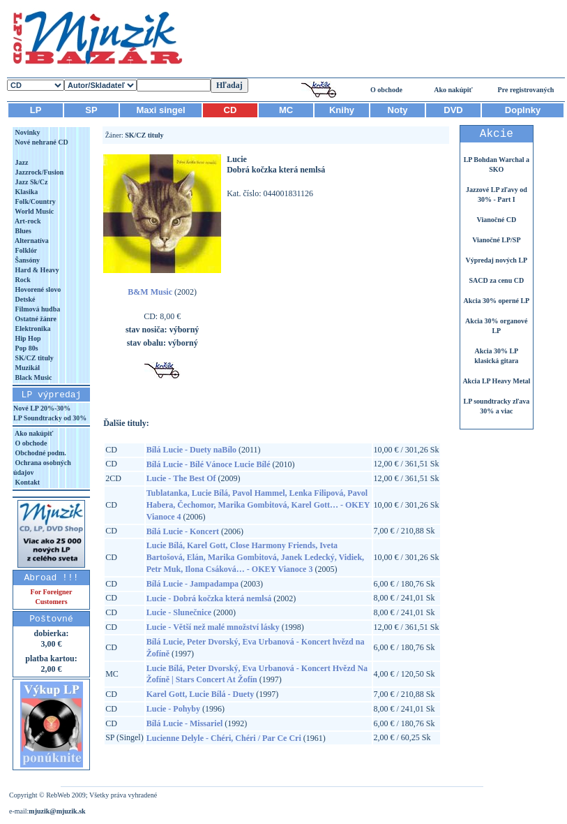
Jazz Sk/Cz (30, 182)
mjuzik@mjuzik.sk (57, 811)
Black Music (32, 377)
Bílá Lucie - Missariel (184, 723)
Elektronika (31, 328)
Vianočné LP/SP (496, 240)
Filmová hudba (36, 309)
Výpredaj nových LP (496, 260)
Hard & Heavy (36, 270)
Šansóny (26, 260)
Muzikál (26, 367)
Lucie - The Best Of (181, 478)
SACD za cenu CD (496, 280)
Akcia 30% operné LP (496, 300)
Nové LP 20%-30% (41, 408)
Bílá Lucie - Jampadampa (192, 584)
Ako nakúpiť (453, 90)
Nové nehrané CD (40, 142)
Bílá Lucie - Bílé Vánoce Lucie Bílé (208, 464)
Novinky (26, 132)
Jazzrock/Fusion (38, 172)
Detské (24, 299)
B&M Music (150, 292)
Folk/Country (34, 201)
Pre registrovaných (526, 90)
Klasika (25, 192)
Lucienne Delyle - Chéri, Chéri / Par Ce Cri (223, 738)
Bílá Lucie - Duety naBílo (191, 450)
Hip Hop (26, 338)
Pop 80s (25, 348)
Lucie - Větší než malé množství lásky (213, 627)
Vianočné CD (497, 219)
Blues (22, 231)
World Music (33, 211)
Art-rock (27, 221)
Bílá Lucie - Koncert (182, 531)
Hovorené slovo (37, 289)
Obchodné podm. (39, 453)
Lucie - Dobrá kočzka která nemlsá (209, 598)
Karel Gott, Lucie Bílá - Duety (200, 694)
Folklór (25, 250)
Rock (22, 280)
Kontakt (26, 482)
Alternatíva (31, 240)
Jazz (20, 162)
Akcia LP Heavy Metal (496, 381)
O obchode (386, 90)
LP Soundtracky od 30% (49, 418)
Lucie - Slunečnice (178, 612)
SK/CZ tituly (33, 358)
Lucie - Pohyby (173, 709)
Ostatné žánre (34, 319)
